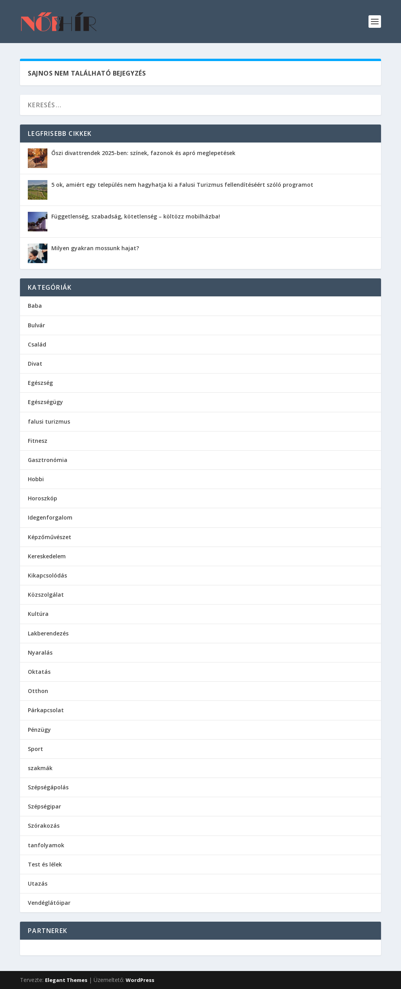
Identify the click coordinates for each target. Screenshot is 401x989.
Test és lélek (45, 864)
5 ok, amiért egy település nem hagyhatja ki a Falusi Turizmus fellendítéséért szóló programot (182, 184)
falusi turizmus (49, 421)
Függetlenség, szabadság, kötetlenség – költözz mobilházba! (135, 216)
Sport (35, 749)
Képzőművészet (49, 537)
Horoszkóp (42, 498)
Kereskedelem (47, 556)
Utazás (37, 883)
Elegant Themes (66, 980)
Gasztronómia (47, 460)
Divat (35, 363)
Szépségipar (44, 806)
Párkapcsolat (46, 710)
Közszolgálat (46, 594)
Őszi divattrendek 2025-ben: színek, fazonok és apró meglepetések (143, 153)
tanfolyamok (46, 845)
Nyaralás (40, 652)
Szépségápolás (48, 787)
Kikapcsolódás (47, 575)
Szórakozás (44, 825)
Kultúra (38, 613)
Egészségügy (45, 402)
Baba (35, 305)
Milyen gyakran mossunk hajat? (95, 248)
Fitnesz (37, 440)
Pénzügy (39, 729)
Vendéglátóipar (49, 902)
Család (37, 344)
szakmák (40, 768)
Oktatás (39, 671)
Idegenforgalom (50, 517)
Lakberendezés (48, 633)
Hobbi (36, 479)
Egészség (40, 382)
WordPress (140, 980)
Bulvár (36, 325)
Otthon (38, 691)
